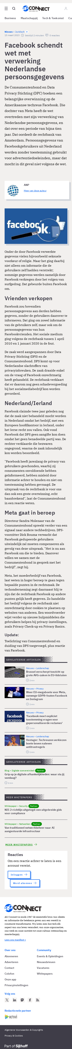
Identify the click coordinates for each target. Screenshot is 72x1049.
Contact (9, 968)
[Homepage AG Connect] (36, 8)
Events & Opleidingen (50, 956)
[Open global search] (13, 8)
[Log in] (65, 8)
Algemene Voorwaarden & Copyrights (24, 1029)
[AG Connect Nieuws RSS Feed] (37, 1000)
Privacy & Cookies (14, 1035)
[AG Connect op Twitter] (7, 1000)
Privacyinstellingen (16, 985)
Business (10, 18)
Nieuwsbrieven (46, 962)
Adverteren (11, 962)
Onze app (10, 979)
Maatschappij (29, 18)
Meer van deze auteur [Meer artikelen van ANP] (35, 190)
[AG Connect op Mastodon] (22, 1000)
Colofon (9, 973)
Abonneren (11, 956)
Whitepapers (45, 973)
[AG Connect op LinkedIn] (14, 1000)
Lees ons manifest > (15, 939)
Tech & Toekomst (53, 18)
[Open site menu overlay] (6, 8)
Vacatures (43, 968)
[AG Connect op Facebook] (30, 1000)
